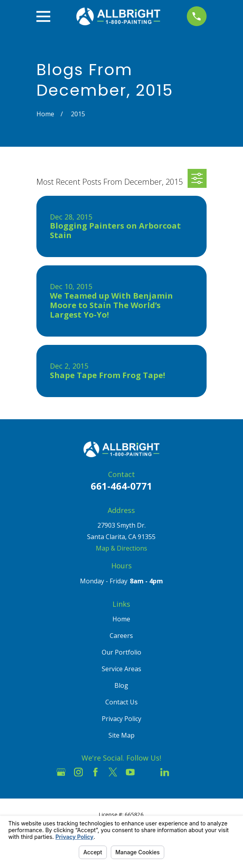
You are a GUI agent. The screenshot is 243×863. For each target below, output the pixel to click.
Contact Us (121, 702)
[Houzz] (147, 772)
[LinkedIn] (164, 772)
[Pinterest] (182, 772)
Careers (121, 635)
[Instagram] (78, 772)
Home (121, 619)
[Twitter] (112, 772)
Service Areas (121, 668)
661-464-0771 (121, 485)
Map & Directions (121, 548)
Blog (121, 685)
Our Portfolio (121, 652)
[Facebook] (95, 772)
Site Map (121, 735)
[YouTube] (130, 772)
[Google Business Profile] (61, 772)
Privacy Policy (121, 718)
